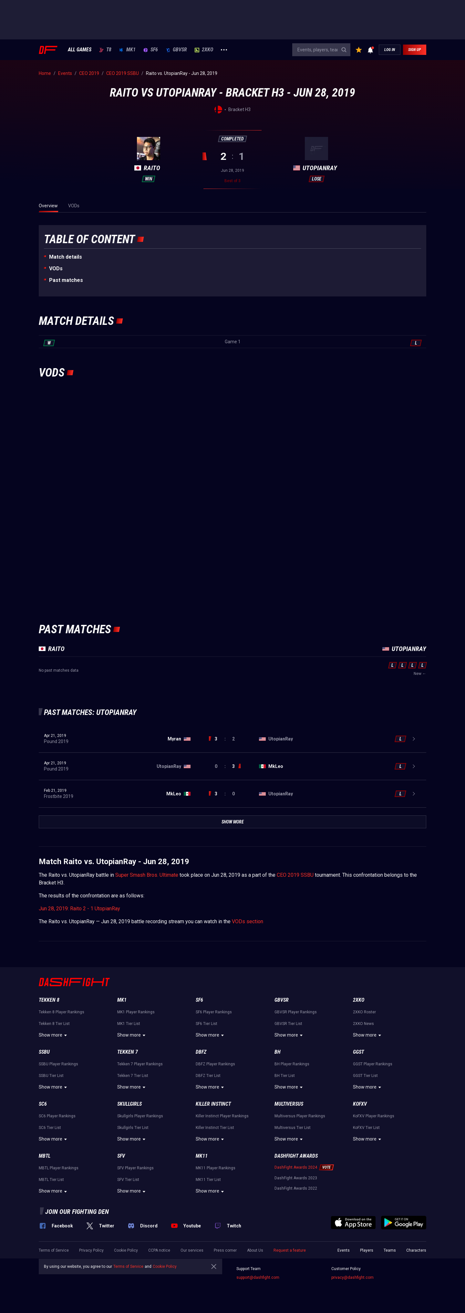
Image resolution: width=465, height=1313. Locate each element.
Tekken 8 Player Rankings (61, 1012)
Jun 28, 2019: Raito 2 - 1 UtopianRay (79, 908)
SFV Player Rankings (135, 1168)
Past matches (66, 280)
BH (277, 1052)
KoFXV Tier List (366, 1127)
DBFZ (201, 1052)
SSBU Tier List (51, 1075)
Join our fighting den (77, 1211)
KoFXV (360, 1104)
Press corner (225, 1250)
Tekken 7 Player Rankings (140, 1064)
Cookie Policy (126, 1250)
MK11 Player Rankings (215, 1168)
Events (343, 1250)
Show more (54, 1035)
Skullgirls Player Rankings (140, 1116)
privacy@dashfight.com (352, 1277)
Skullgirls (129, 1104)
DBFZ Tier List (208, 1075)
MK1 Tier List (128, 1023)
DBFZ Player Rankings (215, 1064)
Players (366, 1250)
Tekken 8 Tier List (54, 1023)
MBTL (44, 1156)
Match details (65, 257)
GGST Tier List (365, 1075)
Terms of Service (54, 1250)
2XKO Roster (364, 1012)
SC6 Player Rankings (57, 1116)
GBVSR (176, 49)
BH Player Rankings (291, 1064)
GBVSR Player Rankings (295, 1012)
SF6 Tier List (206, 1023)
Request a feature (290, 1250)
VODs (56, 268)
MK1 (127, 49)
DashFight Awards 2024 (295, 1167)
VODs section (247, 921)
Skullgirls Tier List (133, 1127)
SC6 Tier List (50, 1127)
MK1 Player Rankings (136, 1012)
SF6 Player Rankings (214, 1012)
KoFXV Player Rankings (373, 1116)
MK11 (202, 1156)
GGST (358, 1052)
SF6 (150, 49)
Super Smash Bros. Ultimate (146, 875)
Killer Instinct (213, 1104)
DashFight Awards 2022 (295, 1188)
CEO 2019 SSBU (295, 875)
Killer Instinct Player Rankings (222, 1116)
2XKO (204, 49)
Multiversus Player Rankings (299, 1116)
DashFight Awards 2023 (295, 1178)
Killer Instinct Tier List (215, 1127)
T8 (105, 49)
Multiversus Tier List (292, 1127)
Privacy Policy (91, 1250)
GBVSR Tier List (288, 1023)
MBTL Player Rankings (58, 1168)
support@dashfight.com (257, 1277)
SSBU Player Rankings (58, 1064)
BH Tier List (284, 1075)
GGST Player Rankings (372, 1064)
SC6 (43, 1104)
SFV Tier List (128, 1179)
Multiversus (288, 1104)
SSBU (44, 1052)
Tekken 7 (127, 1052)
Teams (390, 1250)
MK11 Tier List (208, 1179)
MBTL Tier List (51, 1179)
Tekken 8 (49, 1000)
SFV (121, 1156)
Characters (416, 1250)
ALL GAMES (79, 49)
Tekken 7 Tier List (132, 1075)
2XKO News (363, 1023)
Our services (192, 1250)
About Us (255, 1250)
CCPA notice (159, 1250)
